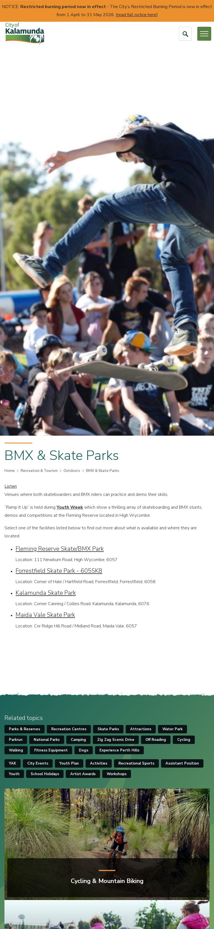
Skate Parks (108, 729)
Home (9, 470)
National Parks (47, 739)
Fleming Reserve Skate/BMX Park (60, 549)
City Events (37, 763)
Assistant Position (182, 763)
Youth (14, 774)
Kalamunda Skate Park (46, 593)
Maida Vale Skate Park (45, 615)
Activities (98, 763)
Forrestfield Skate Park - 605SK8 (59, 571)
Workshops (117, 774)
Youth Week (70, 507)
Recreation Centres (68, 729)
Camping (78, 739)
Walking (16, 750)
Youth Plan (69, 763)
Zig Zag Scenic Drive (115, 739)
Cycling (183, 739)
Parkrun (16, 739)
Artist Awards (83, 774)
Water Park (172, 729)
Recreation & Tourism (39, 470)
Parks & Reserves (24, 729)
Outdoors (72, 470)
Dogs (83, 750)
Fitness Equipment (51, 750)
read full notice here (136, 15)
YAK (12, 763)
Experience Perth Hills (119, 750)
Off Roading (155, 739)
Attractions (140, 729)
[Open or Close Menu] (204, 33)
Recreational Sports (136, 763)
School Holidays (45, 774)
